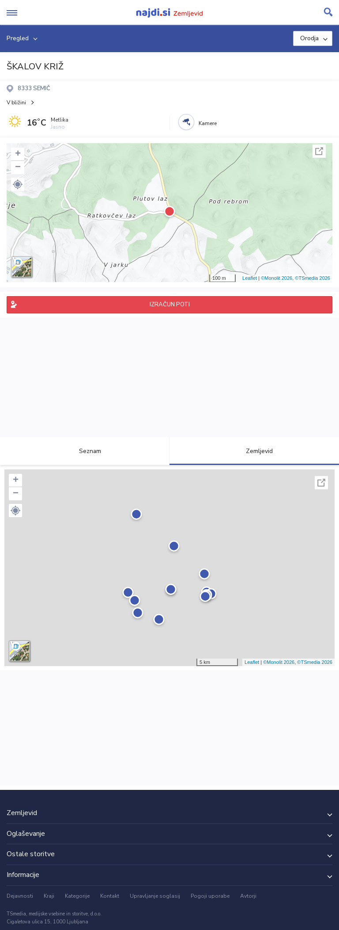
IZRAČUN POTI (170, 305)
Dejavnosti (20, 896)
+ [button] (18, 154)
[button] (17, 184)
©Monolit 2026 (276, 278)
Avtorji (248, 896)
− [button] (18, 167)
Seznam (85, 451)
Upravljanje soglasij (155, 896)
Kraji (49, 896)
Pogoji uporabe (210, 896)
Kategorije (77, 896)
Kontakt (109, 896)
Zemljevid (254, 451)
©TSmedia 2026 (312, 278)
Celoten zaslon (319, 151)
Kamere (208, 123)
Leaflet (249, 278)
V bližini (16, 102)
